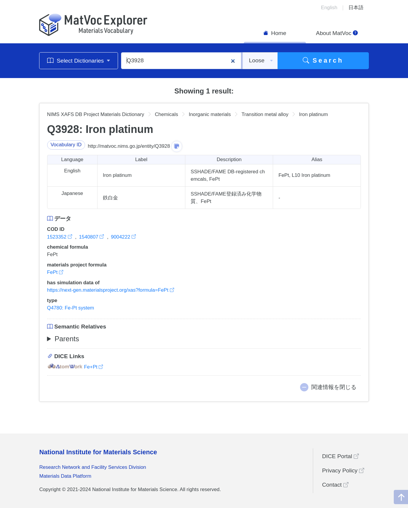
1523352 (60, 237)
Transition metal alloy (264, 114)
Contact (335, 485)
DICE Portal (340, 456)
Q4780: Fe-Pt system (70, 308)
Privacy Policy (343, 470)
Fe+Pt (75, 367)
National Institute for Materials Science (98, 452)
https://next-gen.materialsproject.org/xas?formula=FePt (110, 290)
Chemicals (166, 114)
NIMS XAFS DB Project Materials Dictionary (95, 114)
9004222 (123, 237)
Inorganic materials (210, 114)
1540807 (92, 237)
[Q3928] (181, 60)
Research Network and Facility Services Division (92, 467)
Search (323, 60)
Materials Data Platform (65, 476)
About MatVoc (337, 33)
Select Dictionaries (78, 60)
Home (274, 33)
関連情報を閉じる (333, 387)
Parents (67, 339)
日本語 (356, 7)
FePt (55, 272)
